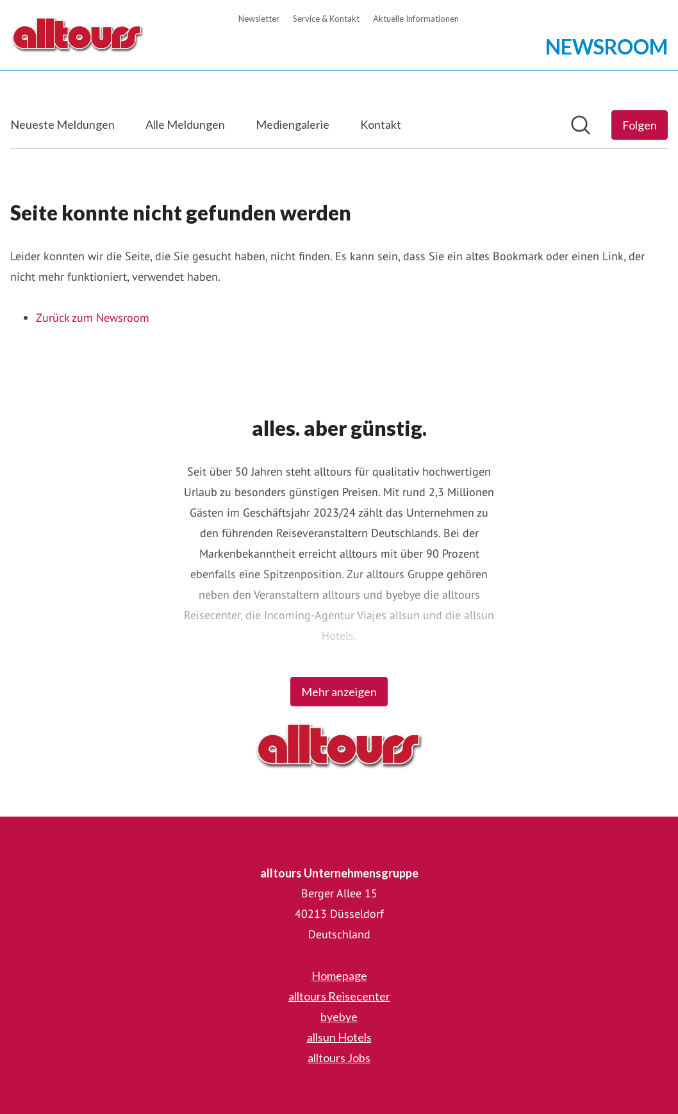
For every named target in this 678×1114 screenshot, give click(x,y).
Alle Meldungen (185, 124)
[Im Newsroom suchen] (580, 125)
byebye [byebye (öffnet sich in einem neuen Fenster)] (339, 1017)
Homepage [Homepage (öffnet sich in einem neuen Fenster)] (339, 976)
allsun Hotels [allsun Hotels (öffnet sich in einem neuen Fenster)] (339, 1037)
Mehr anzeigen (339, 692)
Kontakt (380, 124)
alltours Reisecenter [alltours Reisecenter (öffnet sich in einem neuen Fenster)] (339, 996)
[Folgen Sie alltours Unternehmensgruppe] (639, 125)
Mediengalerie (292, 124)
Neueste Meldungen (62, 124)
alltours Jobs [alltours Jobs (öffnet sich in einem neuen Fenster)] (339, 1058)
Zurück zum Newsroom (92, 317)
